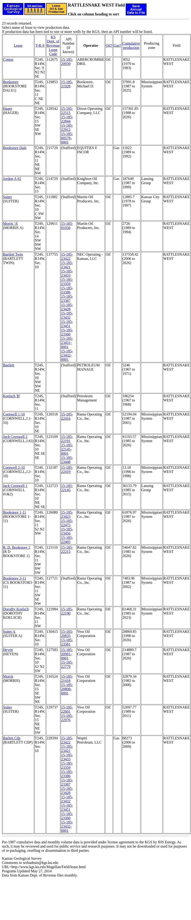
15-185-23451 (67, 324)
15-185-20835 (67, 634)
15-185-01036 (67, 226)
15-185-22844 (67, 119)
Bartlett (8, 365)
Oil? (109, 45)
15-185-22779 (67, 664)
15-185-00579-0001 (67, 138)
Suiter (7, 197)
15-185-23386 (67, 290)
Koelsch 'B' (11, 396)
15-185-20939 (67, 61)
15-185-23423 (67, 514)
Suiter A (9, 632)
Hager (7, 109)
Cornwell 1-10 (14, 414)
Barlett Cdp (11, 738)
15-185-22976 (67, 718)
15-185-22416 (67, 416)
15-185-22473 (67, 523)
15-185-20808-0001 (67, 689)
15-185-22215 (67, 549)
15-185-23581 (67, 642)
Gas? (117, 45)
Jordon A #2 (12, 179)
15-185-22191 (67, 439)
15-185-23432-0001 (67, 355)
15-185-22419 (67, 469)
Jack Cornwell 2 (15, 437)
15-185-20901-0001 (67, 654)
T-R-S (40, 45)
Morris (8, 676)
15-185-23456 (67, 531)
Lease (18, 45)
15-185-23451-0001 (67, 342)
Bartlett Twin (13, 254)
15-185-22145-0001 (67, 449)
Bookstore (10, 82)
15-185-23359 (67, 282)
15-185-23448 (67, 460)
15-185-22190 (67, 611)
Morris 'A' (10, 224)
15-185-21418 (67, 678)
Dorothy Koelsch (16, 609)
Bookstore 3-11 (14, 578)
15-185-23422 (67, 256)
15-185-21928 (67, 84)
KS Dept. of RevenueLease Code (53, 45)
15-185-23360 (67, 332)
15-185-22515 (67, 111)
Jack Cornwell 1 (15, 486)
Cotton (8, 59)
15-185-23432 (67, 315)
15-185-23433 (67, 273)
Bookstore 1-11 (14, 512)
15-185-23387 (67, 298)
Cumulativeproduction (131, 45)
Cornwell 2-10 (14, 467)
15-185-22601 (67, 709)
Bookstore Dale (14, 148)
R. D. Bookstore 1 (16, 547)
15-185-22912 (67, 127)
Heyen (8, 650)
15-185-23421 (67, 265)
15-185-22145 (67, 488)
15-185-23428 (67, 307)
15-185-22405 (67, 540)
